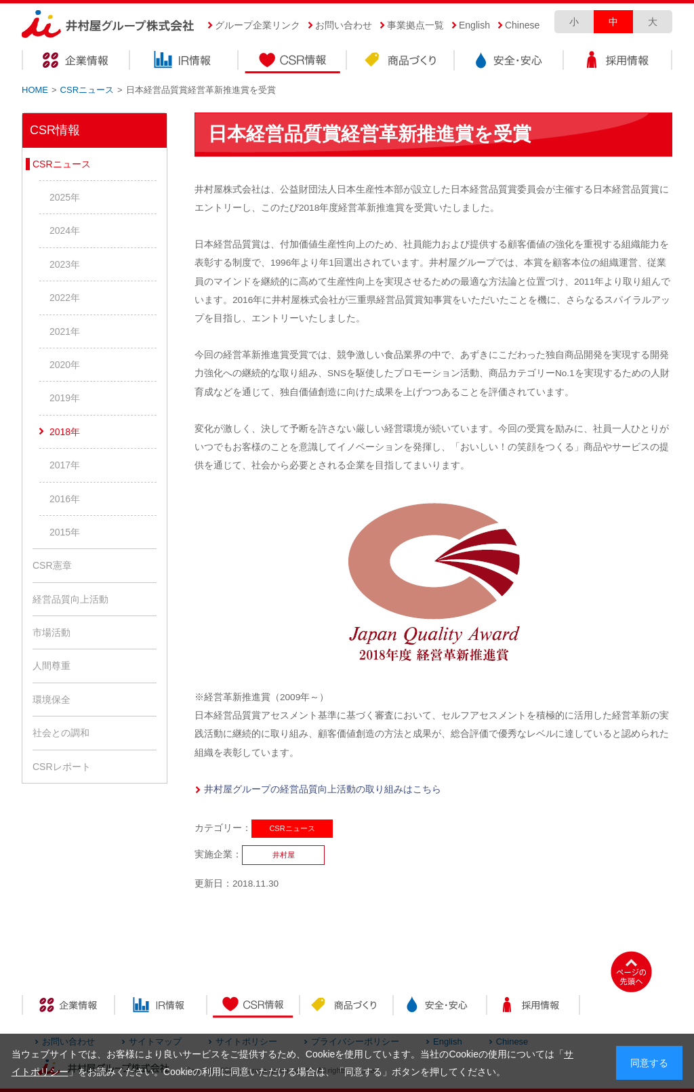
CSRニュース (87, 90)
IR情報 (184, 62)
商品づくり (401, 62)
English (474, 25)
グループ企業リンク (257, 25)
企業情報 (76, 62)
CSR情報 (293, 62)
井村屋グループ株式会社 (108, 24)
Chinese (522, 25)
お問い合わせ (343, 25)
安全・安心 (509, 62)
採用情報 (618, 62)
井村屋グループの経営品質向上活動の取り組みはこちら (322, 789)
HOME (35, 90)
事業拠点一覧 (415, 25)
